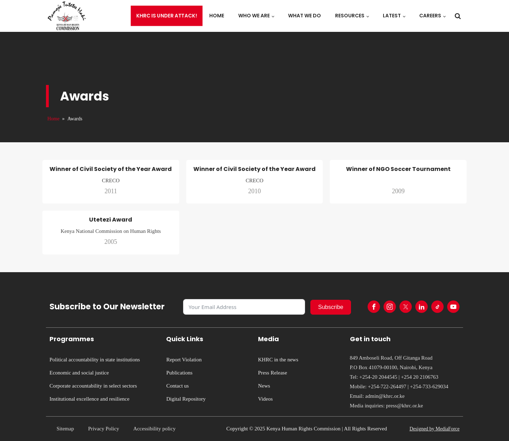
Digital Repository (185, 399)
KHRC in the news (278, 359)
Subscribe (330, 307)
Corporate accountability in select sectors (93, 386)
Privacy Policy (103, 428)
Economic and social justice (79, 373)
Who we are (254, 15)
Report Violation (183, 359)
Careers (430, 15)
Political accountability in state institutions (94, 359)
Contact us (177, 386)
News (264, 386)
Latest (392, 15)
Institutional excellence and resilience (89, 399)
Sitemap (65, 428)
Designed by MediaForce (434, 428)
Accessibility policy (154, 428)
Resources (349, 15)
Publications (179, 373)
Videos (265, 399)
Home (216, 15)
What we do (304, 15)
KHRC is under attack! (166, 16)
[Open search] (457, 15)
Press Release (272, 373)
